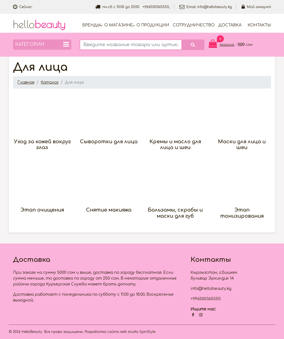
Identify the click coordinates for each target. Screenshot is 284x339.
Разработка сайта (102, 332)
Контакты (259, 25)
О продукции (152, 25)
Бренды (91, 25)
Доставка (230, 25)
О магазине (118, 25)
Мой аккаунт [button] (256, 6)
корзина (227, 45)
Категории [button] (42, 44)
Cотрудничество (194, 25)
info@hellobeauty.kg (214, 7)
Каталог (50, 82)
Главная (25, 82)
